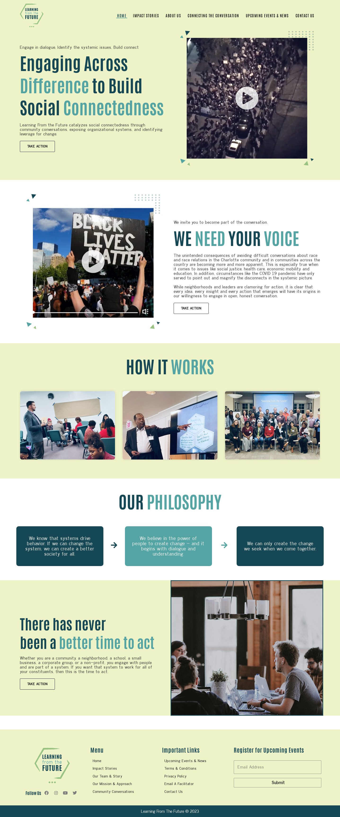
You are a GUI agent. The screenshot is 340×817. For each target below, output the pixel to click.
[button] (247, 98)
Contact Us (305, 15)
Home (121, 15)
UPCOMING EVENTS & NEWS (267, 15)
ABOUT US (173, 15)
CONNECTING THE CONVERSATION (213, 15)
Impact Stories (146, 15)
